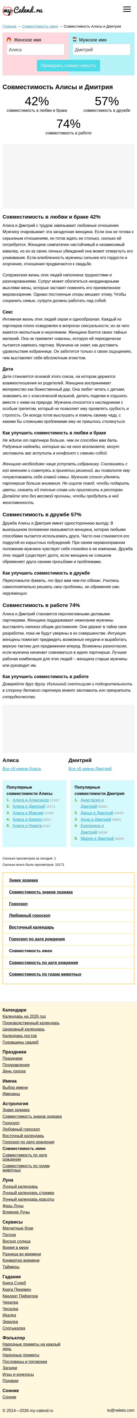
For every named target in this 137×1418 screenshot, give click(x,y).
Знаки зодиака (23, 880)
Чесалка (10, 1309)
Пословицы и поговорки (25, 1361)
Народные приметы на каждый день (31, 1346)
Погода (9, 1235)
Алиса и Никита (27, 826)
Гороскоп (18, 904)
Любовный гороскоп (29, 915)
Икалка (9, 1315)
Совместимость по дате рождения (43, 962)
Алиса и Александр (31, 800)
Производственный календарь (31, 1023)
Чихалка (10, 1302)
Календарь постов (20, 1036)
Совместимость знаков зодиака (41, 892)
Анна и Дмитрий (96, 819)
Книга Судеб (14, 1283)
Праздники (12, 1058)
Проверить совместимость (68, 65)
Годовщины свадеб (20, 1042)
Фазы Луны (13, 1206)
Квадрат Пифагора (20, 1296)
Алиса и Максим (28, 813)
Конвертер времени (21, 1260)
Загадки (10, 1368)
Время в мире (16, 1247)
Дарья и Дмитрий (97, 813)
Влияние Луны (16, 1212)
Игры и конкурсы (18, 1374)
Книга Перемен (17, 1289)
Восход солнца (17, 1241)
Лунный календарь (20, 1186)
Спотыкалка (14, 1328)
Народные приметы (21, 1355)
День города (14, 1071)
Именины (11, 1094)
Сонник (9, 1397)
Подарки (10, 1381)
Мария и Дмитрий (97, 838)
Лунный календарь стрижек (28, 1193)
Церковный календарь (24, 1029)
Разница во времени (22, 1254)
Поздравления (16, 1065)
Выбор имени (15, 1087)
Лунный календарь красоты (28, 1199)
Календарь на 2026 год (24, 1016)
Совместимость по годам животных (45, 974)
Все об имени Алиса (22, 769)
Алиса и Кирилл (27, 819)
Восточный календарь (31, 927)
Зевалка (10, 1322)
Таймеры (11, 1267)
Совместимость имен (30, 951)
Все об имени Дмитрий (89, 769)
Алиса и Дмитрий (29, 806)
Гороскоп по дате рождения (37, 939)
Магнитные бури (18, 1228)
